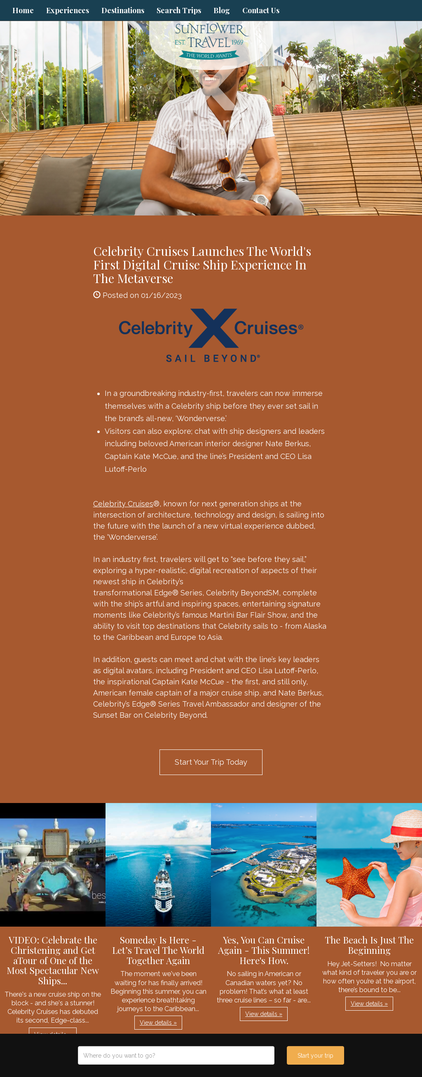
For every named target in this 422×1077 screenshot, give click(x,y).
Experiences (67, 10)
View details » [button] (158, 1022)
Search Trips (179, 10)
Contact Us (260, 10)
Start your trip (315, 1055)
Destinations (122, 10)
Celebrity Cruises (123, 503)
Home (23, 10)
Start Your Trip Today (211, 762)
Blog (221, 10)
